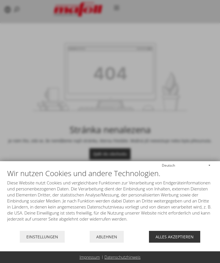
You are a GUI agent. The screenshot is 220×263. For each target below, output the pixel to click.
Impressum (89, 257)
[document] (110, 200)
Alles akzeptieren (175, 236)
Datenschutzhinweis (123, 257)
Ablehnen (106, 236)
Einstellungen (42, 236)
